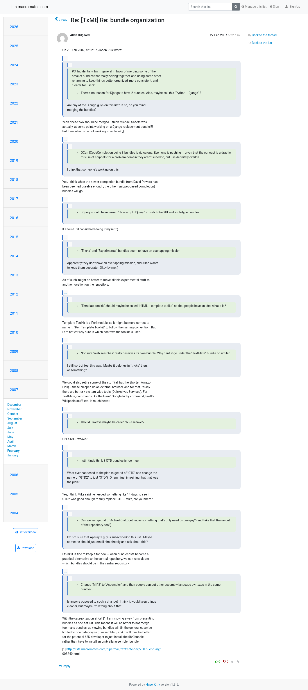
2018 (14, 179)
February (13, 450)
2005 (14, 494)
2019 (14, 160)
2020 (14, 141)
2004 (14, 513)
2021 (14, 122)
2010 (14, 332)
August (12, 423)
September (14, 418)
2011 (14, 313)
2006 (14, 475)
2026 (14, 27)
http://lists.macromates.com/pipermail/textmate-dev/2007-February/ (113, 649)
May (10, 437)
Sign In (276, 6)
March (11, 446)
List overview (25, 532)
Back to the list (259, 43)
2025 (14, 46)
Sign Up (292, 6)
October (12, 414)
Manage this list (254, 6)
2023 (14, 84)
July (10, 427)
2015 (14, 237)
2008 (14, 370)
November (14, 409)
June (10, 432)
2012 (14, 294)
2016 (14, 218)
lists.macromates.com (29, 7)
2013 (14, 275)
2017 (14, 198)
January (12, 455)
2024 (14, 65)
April (10, 441)
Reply (64, 666)
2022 (14, 103)
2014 (14, 256)
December (14, 404)
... (65, 58)
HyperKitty (153, 684)
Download (25, 548)
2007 (14, 389)
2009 (14, 351)
